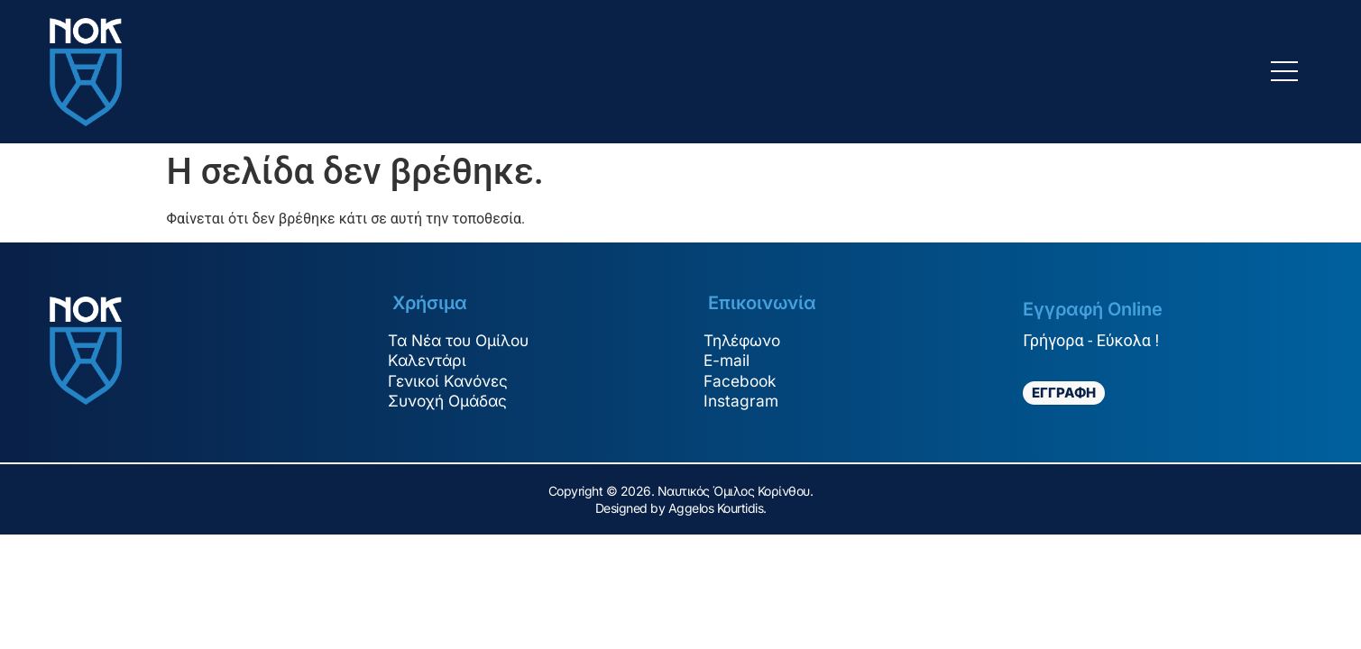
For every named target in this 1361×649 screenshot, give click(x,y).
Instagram (747, 402)
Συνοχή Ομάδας (456, 402)
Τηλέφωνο (749, 339)
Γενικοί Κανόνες (456, 381)
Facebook (746, 381)
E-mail (732, 360)
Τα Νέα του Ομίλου (468, 339)
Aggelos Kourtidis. (717, 508)
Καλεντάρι (433, 360)
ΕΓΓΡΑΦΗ (1064, 392)
